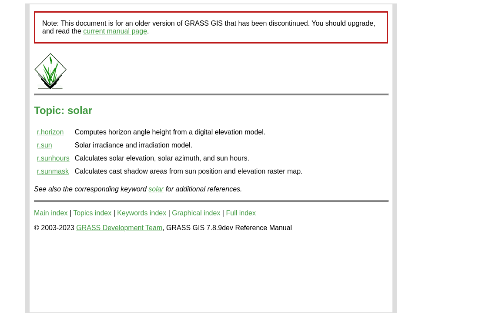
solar (156, 189)
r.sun (44, 145)
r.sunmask (53, 171)
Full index (240, 213)
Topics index (92, 213)
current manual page (115, 31)
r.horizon (50, 132)
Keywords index (141, 213)
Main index (50, 213)
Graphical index (196, 213)
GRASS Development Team (119, 227)
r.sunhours (53, 158)
